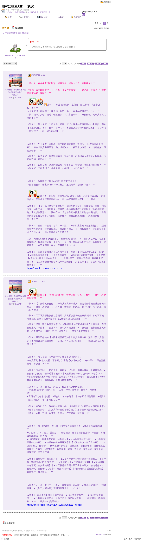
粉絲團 (6, 539)
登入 (125, 539)
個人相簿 (43, 17)
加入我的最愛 (33, 12)
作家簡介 (78, 17)
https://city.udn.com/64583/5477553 (44, 268)
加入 (130, 539)
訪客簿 (61, 17)
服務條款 (34, 535)
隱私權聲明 (55, 535)
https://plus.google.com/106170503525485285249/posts (54, 505)
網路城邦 (107, 2)
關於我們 (17, 535)
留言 (11, 98)
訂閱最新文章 (45, 12)
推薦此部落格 (20, 12)
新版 (30, 6)
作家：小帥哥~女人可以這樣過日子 (19, 10)
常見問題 (26, 535)
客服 (63, 535)
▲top (109, 530)
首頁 (10, 17)
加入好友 (9, 12)
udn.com (108, 535)
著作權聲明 (44, 535)
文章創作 (26, 17)
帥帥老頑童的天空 (12, 6)
